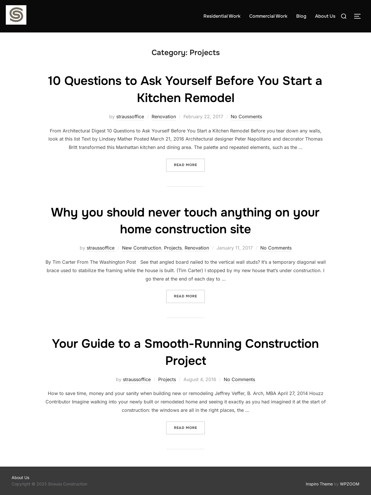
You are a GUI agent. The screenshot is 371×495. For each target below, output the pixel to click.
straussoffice (130, 116)
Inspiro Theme (319, 483)
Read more (189, 164)
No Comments (246, 116)
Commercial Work (268, 16)
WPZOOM (349, 483)
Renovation (164, 116)
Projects (173, 248)
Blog (301, 16)
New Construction (141, 248)
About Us (325, 16)
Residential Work (222, 16)
